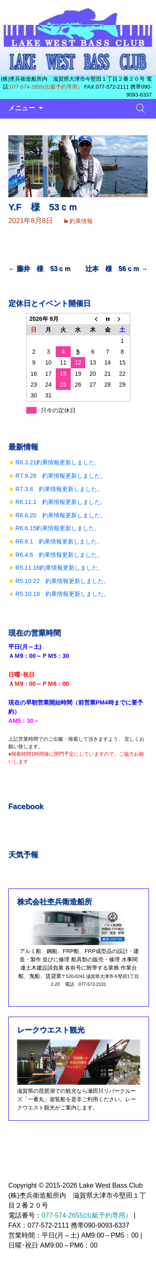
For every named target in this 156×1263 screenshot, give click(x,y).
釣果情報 (81, 221)
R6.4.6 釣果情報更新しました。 (59, 554)
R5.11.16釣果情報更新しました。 (59, 567)
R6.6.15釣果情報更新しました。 (57, 528)
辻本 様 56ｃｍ (116, 268)
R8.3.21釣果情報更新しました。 (57, 462)
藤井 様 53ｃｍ (39, 268)
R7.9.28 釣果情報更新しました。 (60, 475)
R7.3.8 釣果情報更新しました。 (59, 489)
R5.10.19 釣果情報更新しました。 (62, 594)
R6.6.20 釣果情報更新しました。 (60, 515)
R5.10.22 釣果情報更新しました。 (62, 581)
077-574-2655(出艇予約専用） (46, 87)
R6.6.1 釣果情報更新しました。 (59, 541)
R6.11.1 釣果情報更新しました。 (60, 502)
